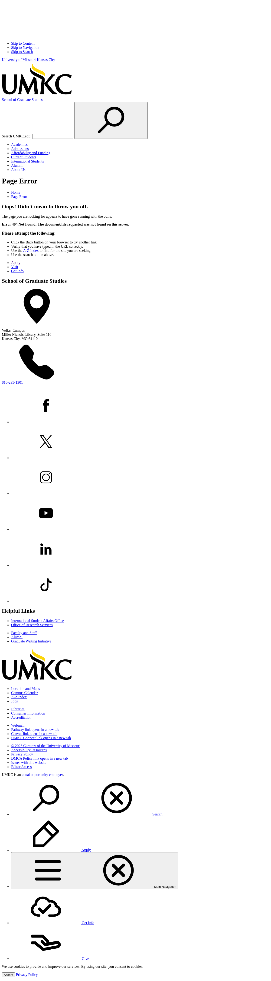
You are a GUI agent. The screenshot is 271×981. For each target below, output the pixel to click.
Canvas (34, 734)
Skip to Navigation (25, 48)
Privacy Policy (22, 754)
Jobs (14, 701)
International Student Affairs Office (37, 621)
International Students (27, 161)
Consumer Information (28, 713)
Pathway (35, 730)
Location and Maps (25, 689)
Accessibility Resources (29, 750)
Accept (8, 975)
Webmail (17, 725)
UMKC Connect (41, 738)
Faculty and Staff (24, 633)
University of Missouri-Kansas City (28, 60)
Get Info (17, 271)
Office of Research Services (32, 625)
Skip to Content (22, 43)
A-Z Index (31, 251)
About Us (18, 170)
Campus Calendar (24, 693)
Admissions (20, 149)
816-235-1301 (12, 382)
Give (50, 959)
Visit (14, 267)
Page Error (19, 197)
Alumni (17, 165)
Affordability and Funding (30, 153)
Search (87, 814)
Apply (15, 263)
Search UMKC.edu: (16, 136)
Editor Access (21, 767)
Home (15, 192)
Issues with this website (28, 763)
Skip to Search (22, 52)
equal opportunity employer (42, 775)
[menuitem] (140, 798)
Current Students (23, 157)
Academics (19, 144)
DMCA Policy (39, 758)
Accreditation (21, 717)
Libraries (18, 709)
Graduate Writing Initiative (31, 641)
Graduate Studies (22, 100)
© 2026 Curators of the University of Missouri (45, 746)
